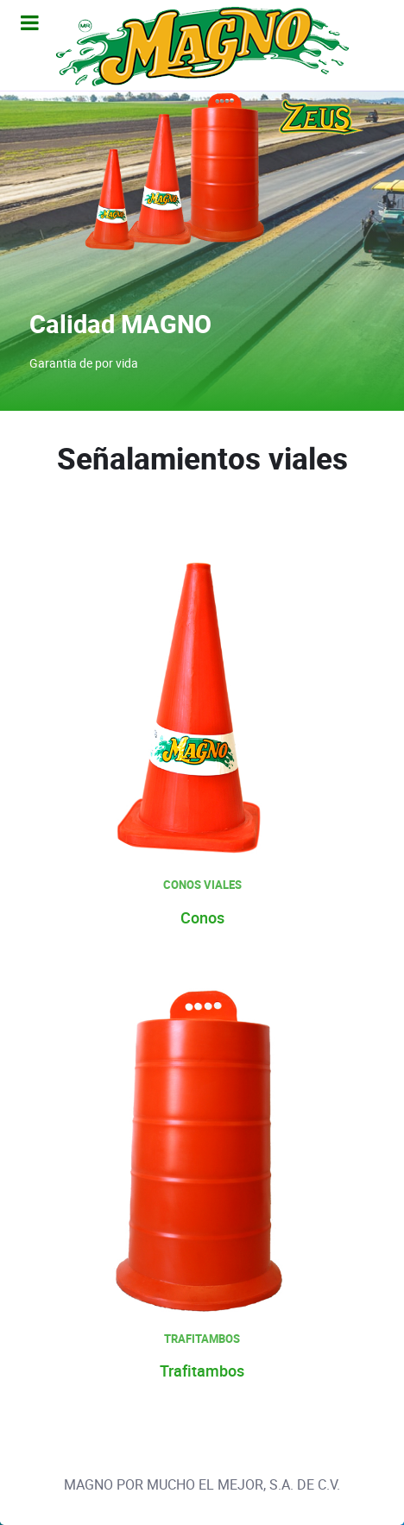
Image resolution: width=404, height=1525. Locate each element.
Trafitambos (202, 1372)
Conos (202, 918)
